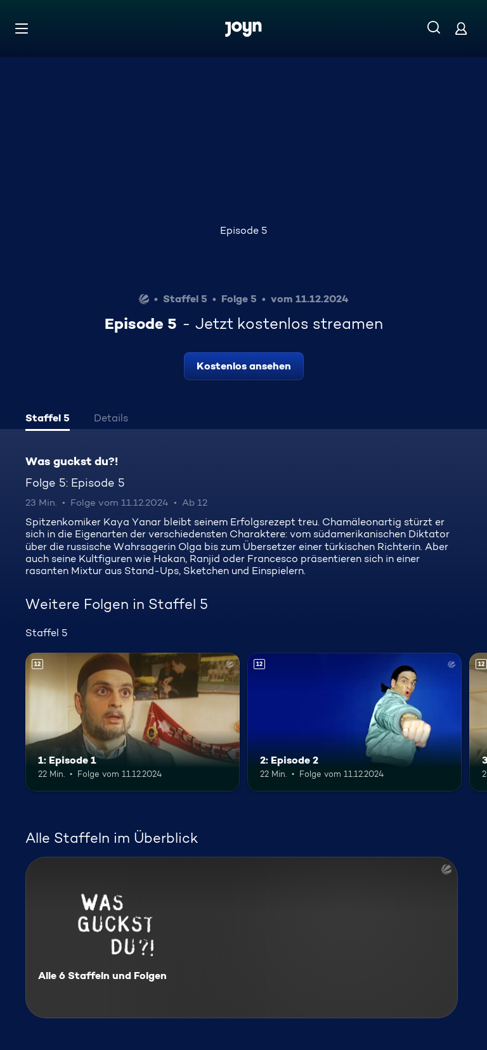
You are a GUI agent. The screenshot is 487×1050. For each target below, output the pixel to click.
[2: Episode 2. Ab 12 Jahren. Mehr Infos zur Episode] (354, 722)
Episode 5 (243, 230)
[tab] (47, 419)
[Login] (461, 28)
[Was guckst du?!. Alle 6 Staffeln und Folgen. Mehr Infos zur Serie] (241, 937)
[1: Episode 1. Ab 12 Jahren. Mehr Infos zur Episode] (132, 722)
